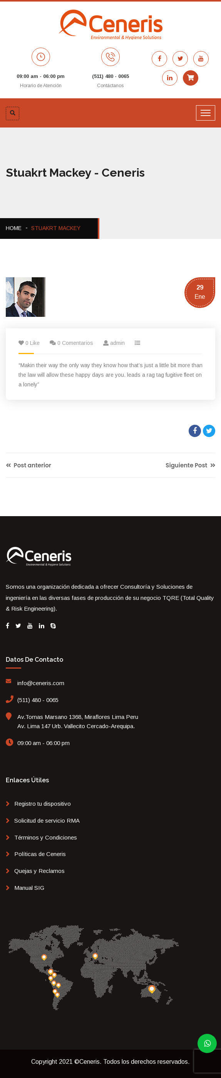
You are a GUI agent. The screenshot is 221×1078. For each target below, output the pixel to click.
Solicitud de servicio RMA (47, 820)
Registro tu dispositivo (42, 803)
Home (14, 228)
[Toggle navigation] (205, 113)
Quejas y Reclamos (39, 871)
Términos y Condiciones (45, 837)
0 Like (32, 343)
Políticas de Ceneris (40, 854)
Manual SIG (29, 887)
